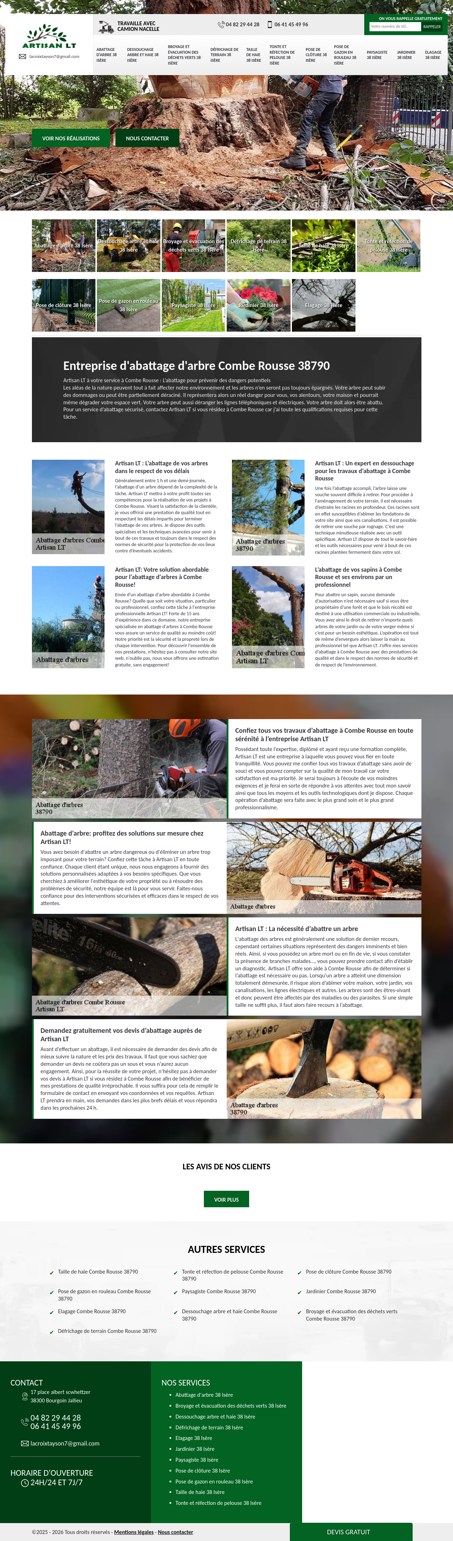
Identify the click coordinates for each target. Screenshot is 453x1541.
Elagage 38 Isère (433, 55)
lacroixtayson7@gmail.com (49, 56)
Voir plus (226, 1199)
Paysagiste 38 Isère (377, 55)
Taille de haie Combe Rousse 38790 (98, 1271)
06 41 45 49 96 (287, 24)
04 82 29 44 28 (239, 24)
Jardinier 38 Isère (406, 55)
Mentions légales (134, 1532)
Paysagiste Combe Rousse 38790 (219, 1291)
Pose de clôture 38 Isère (316, 55)
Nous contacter (147, 138)
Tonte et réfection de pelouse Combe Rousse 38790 (233, 1275)
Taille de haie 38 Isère (253, 55)
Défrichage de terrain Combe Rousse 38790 (107, 1331)
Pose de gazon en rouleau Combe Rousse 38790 (104, 1295)
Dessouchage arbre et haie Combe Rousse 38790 (229, 1315)
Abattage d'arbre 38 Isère (106, 55)
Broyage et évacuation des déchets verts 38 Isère (184, 55)
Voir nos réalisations (71, 138)
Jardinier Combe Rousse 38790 (341, 1291)
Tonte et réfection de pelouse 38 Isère (282, 55)
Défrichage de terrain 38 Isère (225, 55)
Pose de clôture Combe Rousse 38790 (348, 1271)
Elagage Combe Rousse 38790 (92, 1311)
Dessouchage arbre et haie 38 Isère (143, 55)
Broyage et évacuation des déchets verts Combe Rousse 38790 (352, 1315)
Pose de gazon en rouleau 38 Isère (345, 55)
